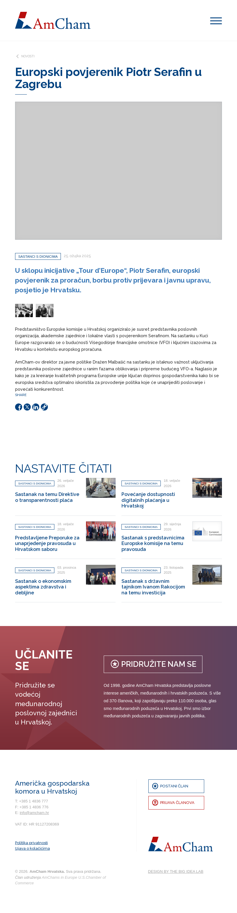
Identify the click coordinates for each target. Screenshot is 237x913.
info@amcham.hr (34, 812)
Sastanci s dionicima (38, 256)
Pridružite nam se (153, 664)
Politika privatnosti (31, 843)
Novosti (25, 56)
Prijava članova (173, 803)
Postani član (170, 786)
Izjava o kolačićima (32, 848)
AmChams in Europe (59, 877)
